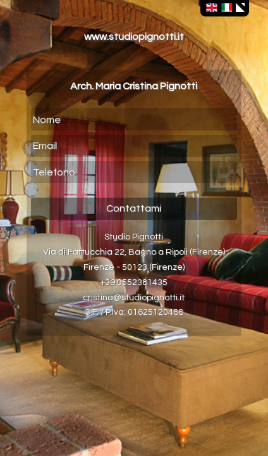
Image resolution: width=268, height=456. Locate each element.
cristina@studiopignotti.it (134, 297)
